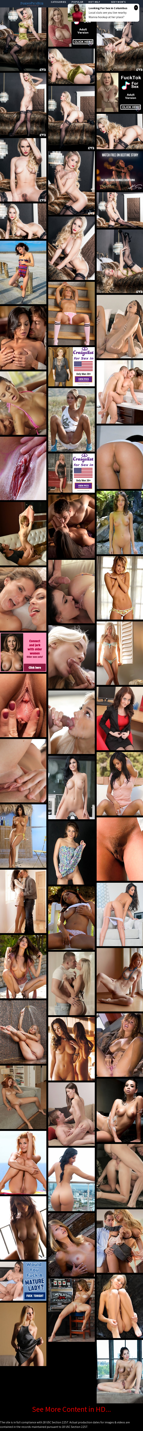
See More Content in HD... (71, 1409)
